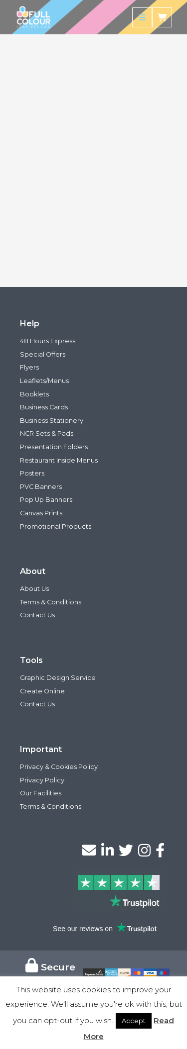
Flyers (29, 367)
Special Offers (42, 354)
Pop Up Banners (46, 499)
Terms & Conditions (50, 602)
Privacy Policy (42, 780)
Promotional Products (55, 526)
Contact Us (37, 615)
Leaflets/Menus (44, 380)
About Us (34, 588)
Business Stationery (51, 420)
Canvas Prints (41, 513)
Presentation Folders (54, 447)
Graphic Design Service (58, 677)
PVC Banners (41, 486)
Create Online (42, 691)
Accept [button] (134, 1021)
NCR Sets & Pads (46, 433)
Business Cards (44, 407)
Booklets (34, 394)
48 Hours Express (47, 341)
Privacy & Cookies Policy (59, 766)
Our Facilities (40, 793)
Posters (32, 473)
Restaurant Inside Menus (59, 460)
